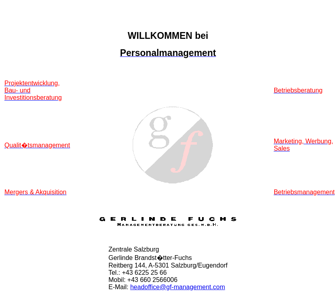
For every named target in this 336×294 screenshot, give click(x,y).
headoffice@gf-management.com (177, 287)
